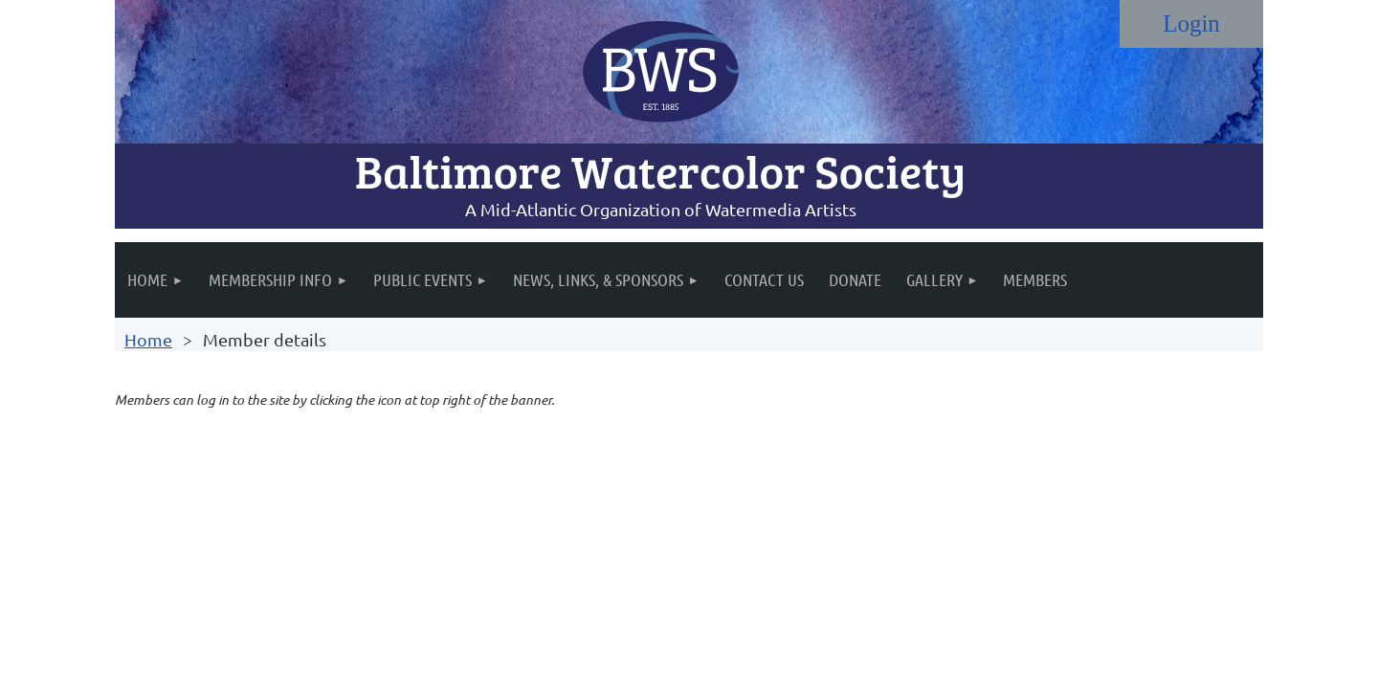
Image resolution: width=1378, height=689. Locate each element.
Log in (1191, 24)
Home (148, 339)
